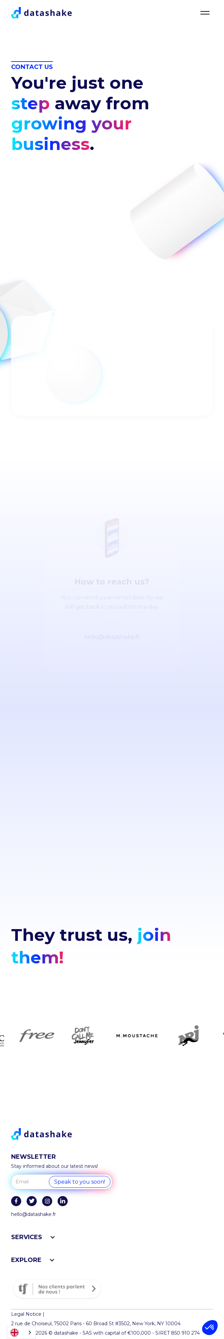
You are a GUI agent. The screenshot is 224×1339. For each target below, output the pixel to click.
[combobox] (21, 1332)
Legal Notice (26, 1314)
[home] (41, 12)
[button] (210, 1327)
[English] (21, 1332)
